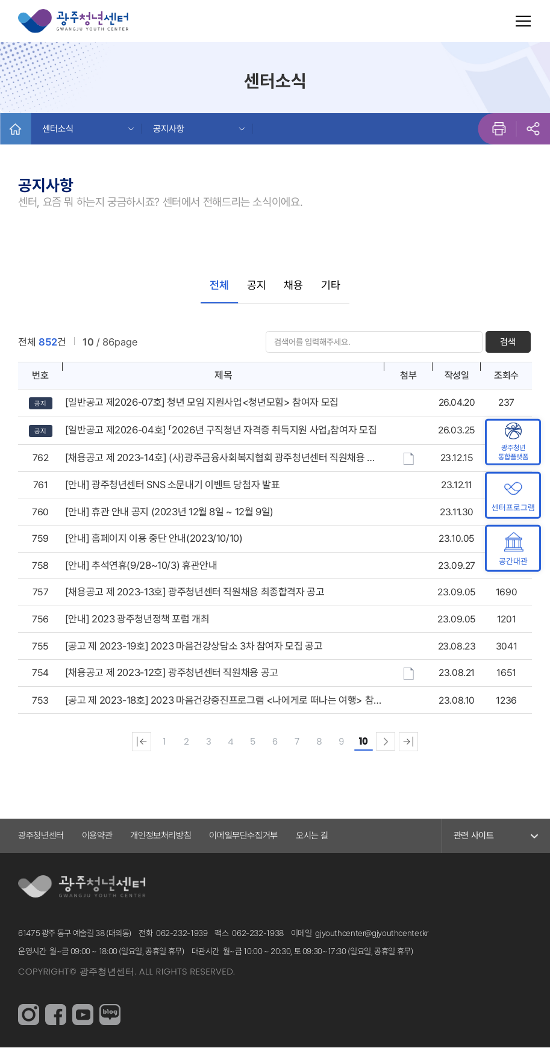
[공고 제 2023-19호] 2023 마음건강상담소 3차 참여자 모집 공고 (194, 646)
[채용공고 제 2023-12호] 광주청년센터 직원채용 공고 (171, 673)
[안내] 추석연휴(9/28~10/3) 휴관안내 (141, 566)
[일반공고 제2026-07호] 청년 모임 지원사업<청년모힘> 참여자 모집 (202, 403)
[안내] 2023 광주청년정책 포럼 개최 (137, 619)
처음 (139, 742)
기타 (331, 285)
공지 (256, 285)
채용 (294, 285)
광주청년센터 (41, 836)
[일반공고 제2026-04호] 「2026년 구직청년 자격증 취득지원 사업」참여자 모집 (221, 430)
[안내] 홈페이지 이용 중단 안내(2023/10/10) (154, 539)
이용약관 (97, 836)
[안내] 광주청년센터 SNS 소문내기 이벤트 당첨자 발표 (172, 485)
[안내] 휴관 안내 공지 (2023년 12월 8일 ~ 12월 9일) (169, 512)
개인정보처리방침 (160, 836)
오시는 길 (312, 836)
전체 (219, 285)
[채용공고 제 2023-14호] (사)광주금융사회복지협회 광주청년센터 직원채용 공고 (220, 458)
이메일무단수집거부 (243, 836)
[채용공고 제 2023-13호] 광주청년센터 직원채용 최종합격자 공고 (195, 593)
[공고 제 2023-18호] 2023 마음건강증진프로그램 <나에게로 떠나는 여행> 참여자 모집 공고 (219, 701)
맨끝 (410, 742)
